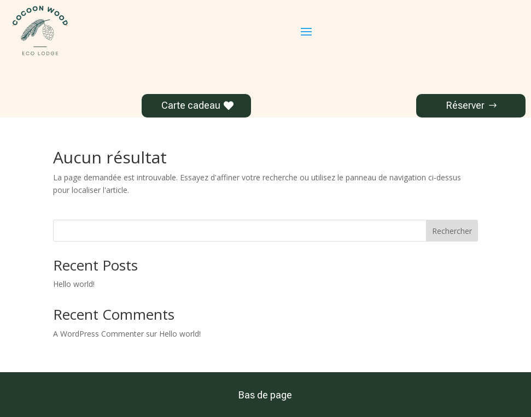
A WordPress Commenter (98, 333)
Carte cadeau (190, 105)
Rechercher (452, 231)
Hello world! (74, 284)
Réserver (465, 105)
